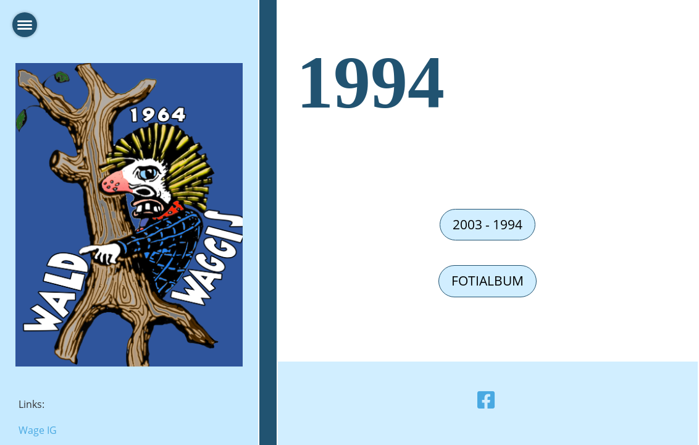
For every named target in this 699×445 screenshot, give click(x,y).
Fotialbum (487, 280)
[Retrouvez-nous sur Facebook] (486, 399)
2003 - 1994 (487, 224)
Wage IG (38, 430)
